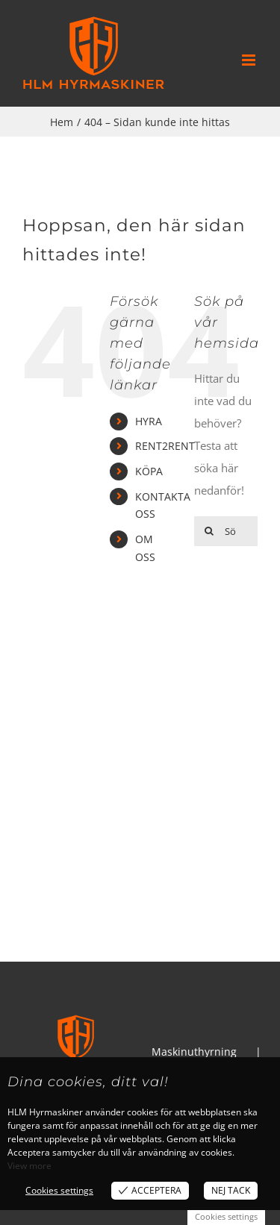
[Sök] (209, 531)
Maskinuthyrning (194, 1051)
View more (29, 1165)
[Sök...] (226, 531)
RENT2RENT (165, 446)
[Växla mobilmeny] (250, 60)
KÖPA (149, 471)
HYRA (148, 421)
